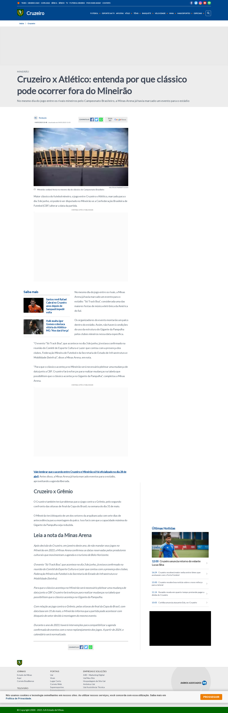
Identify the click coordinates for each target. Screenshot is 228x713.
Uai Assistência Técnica (94, 687)
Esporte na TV (108, 13)
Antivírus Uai (89, 684)
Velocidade (162, 13)
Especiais (199, 13)
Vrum (52, 678)
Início (21, 23)
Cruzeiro (31, 24)
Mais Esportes (185, 13)
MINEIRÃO (23, 71)
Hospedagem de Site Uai (94, 681)
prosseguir (211, 696)
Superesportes (57, 687)
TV (67, 3)
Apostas (119, 13)
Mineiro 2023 (33, 3)
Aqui (19, 678)
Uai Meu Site (89, 678)
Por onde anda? (93, 3)
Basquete (148, 13)
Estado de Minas (24, 675)
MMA (173, 13)
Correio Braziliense (25, 681)
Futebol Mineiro (77, 3)
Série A (54, 3)
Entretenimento (57, 690)
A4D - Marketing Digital (93, 675)
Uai (51, 675)
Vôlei (129, 13)
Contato (106, 3)
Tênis (138, 13)
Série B (61, 3)
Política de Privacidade (18, 698)
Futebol (96, 13)
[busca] (208, 13)
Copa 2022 (45, 3)
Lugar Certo (55, 681)
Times (21, 3)
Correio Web (56, 684)
